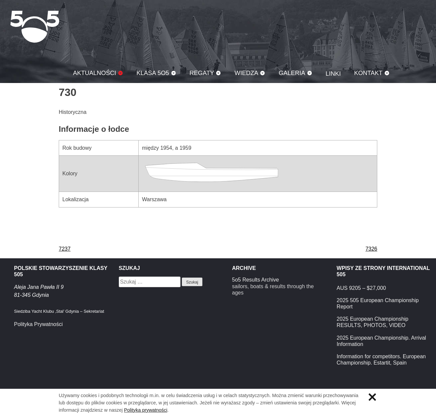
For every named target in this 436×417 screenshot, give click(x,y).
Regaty (201, 72)
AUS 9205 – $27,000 (361, 288)
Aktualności (94, 72)
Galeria (292, 72)
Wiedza (246, 72)
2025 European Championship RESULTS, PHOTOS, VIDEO (372, 322)
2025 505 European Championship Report (378, 303)
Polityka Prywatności (38, 324)
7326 (371, 249)
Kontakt (368, 72)
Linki (333, 73)
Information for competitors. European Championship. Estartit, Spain (381, 360)
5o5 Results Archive (255, 280)
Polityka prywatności (145, 410)
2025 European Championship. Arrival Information (381, 341)
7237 (65, 249)
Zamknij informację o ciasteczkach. (372, 397)
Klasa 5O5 (35, 26)
